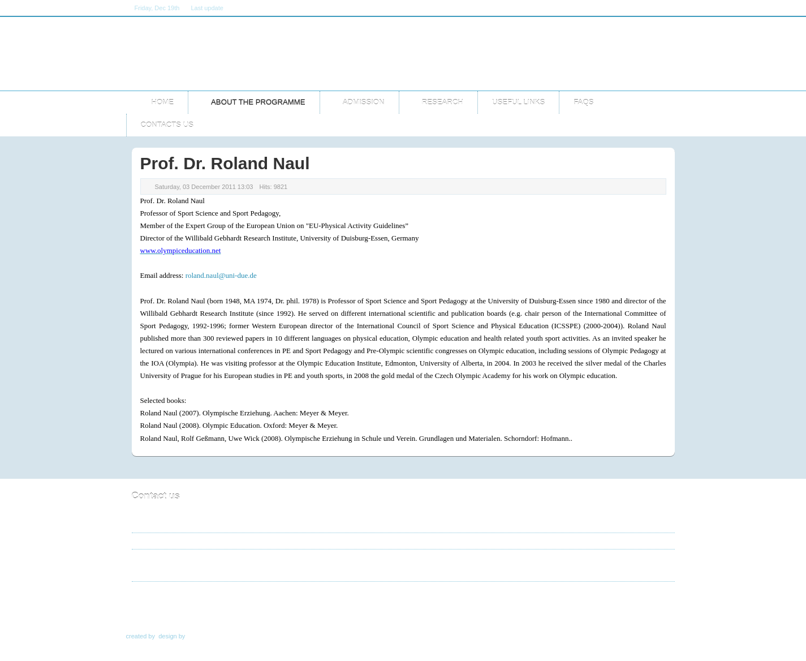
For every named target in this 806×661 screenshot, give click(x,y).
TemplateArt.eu (209, 636)
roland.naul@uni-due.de (221, 275)
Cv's (346, 609)
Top (661, 609)
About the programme (223, 609)
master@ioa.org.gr (185, 569)
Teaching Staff (301, 609)
